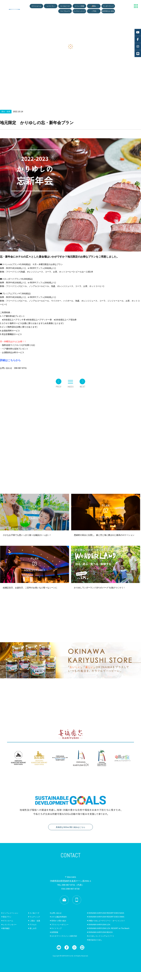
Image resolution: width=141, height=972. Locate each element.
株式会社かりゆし (94, 940)
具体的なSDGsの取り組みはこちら (70, 827)
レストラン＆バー (9, 925)
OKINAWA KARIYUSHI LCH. (98, 925)
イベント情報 (79, 6)
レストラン (51, 6)
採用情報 (54, 932)
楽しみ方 (32, 928)
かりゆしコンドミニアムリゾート (100, 936)
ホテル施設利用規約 (58, 917)
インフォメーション (9, 913)
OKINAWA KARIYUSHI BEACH (100, 932)
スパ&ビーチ (33, 913)
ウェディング (34, 917)
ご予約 (94, 11)
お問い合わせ (56, 913)
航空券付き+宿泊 (108, 11)
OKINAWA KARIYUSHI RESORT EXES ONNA (105, 917)
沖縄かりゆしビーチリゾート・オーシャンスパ (106, 921)
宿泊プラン (6, 917)
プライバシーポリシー (59, 925)
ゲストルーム (36, 6)
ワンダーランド (108, 6)
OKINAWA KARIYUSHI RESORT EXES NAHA (105, 913)
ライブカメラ (65, 11)
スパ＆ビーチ (65, 6)
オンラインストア (79, 11)
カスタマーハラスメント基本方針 (63, 936)
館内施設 (5, 928)
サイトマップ (56, 928)
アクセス (32, 925)
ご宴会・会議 (34, 921)
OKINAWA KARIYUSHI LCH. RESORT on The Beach (108, 928)
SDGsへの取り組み (58, 921)
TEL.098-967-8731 (70, 885)
